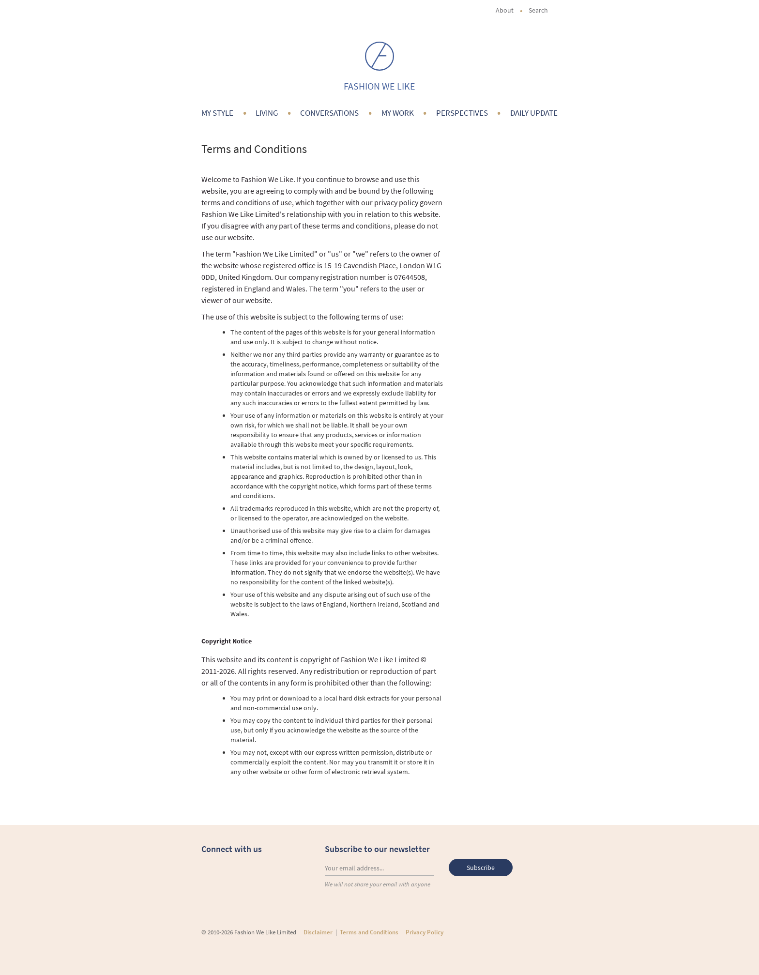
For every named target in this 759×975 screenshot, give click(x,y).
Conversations (329, 113)
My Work (397, 113)
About (505, 10)
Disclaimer (318, 932)
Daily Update (534, 113)
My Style (217, 113)
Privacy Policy (424, 932)
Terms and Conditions (369, 932)
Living (267, 113)
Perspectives (462, 113)
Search (543, 10)
